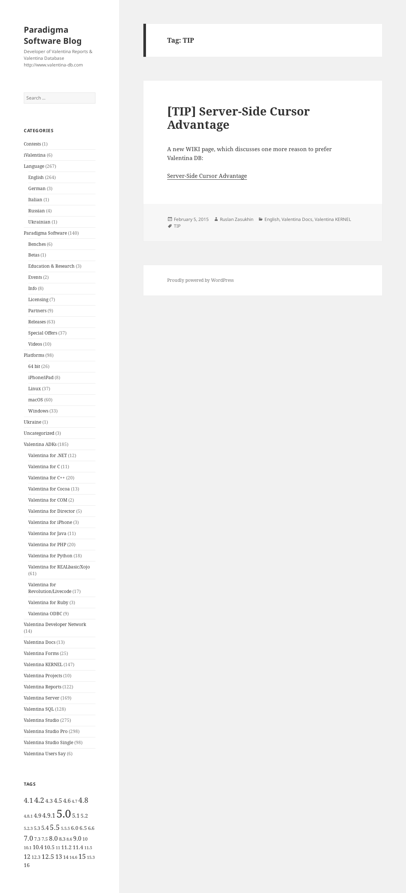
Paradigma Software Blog (53, 35)
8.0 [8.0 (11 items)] (53, 838)
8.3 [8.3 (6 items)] (62, 838)
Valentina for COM (47, 500)
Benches (37, 244)
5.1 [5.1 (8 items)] (75, 815)
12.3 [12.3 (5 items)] (36, 857)
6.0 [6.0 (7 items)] (74, 827)
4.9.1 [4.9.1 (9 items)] (48, 815)
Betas (33, 255)
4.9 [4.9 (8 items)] (37, 815)
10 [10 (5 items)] (85, 839)
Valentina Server (41, 698)
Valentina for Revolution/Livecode (49, 587)
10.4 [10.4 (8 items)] (38, 847)
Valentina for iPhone (50, 522)
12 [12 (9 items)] (27, 857)
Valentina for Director (51, 511)
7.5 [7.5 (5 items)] (45, 839)
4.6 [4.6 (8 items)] (67, 800)
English (36, 177)
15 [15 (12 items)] (82, 856)
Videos (35, 344)
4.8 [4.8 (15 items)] (83, 800)
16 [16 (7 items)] (27, 864)
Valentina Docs (39, 642)
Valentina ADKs (40, 444)
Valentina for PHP (47, 544)
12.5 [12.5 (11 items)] (48, 856)
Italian (35, 199)
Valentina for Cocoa (49, 489)
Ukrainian (39, 222)
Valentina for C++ (46, 478)
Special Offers (42, 333)
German (37, 188)
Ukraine (32, 422)
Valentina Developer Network (55, 624)
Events (35, 277)
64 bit (34, 366)
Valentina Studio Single (48, 742)
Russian (36, 211)
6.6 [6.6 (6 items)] (91, 828)
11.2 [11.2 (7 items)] (66, 847)
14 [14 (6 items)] (65, 857)
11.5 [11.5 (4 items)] (88, 847)
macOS (35, 400)
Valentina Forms (41, 653)
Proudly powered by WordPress (200, 280)
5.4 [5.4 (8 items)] (45, 827)
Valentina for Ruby (48, 602)
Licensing (38, 299)
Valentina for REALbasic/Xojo (59, 567)
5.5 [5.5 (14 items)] (55, 827)
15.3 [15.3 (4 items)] (91, 857)
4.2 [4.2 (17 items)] (39, 800)
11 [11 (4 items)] (58, 847)
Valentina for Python (50, 556)
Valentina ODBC (45, 613)
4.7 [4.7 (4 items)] (74, 801)
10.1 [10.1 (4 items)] (28, 847)
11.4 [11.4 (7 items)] (78, 847)
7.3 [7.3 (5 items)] (37, 839)
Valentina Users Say (45, 753)
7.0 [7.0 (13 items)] (28, 838)
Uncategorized (39, 433)
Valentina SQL (39, 709)
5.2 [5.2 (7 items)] (84, 815)
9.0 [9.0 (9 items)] (77, 838)
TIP (177, 226)
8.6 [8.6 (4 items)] (69, 839)
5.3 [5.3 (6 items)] (37, 828)
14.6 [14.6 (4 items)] (73, 857)
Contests (32, 144)
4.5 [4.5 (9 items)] (58, 800)
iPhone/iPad (40, 377)
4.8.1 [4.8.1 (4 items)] (28, 816)
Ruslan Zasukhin (236, 219)
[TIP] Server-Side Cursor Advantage (238, 117)
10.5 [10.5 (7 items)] (49, 847)
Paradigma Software (45, 233)
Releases (37, 322)
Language (34, 166)
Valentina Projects (43, 675)
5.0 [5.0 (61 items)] (63, 813)
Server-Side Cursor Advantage (207, 175)
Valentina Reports (42, 687)
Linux (34, 388)
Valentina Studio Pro (46, 731)
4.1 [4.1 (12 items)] (28, 800)
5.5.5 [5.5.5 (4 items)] (65, 828)
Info (32, 288)
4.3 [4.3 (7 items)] (49, 800)
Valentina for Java (47, 533)
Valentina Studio (41, 720)
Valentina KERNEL (43, 664)
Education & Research (51, 266)
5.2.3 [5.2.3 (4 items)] (28, 828)
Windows (38, 411)
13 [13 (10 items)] (58, 856)
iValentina (35, 155)
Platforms (34, 355)
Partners (37, 310)
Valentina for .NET (47, 455)
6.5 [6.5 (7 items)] (83, 827)
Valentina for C (44, 466)
